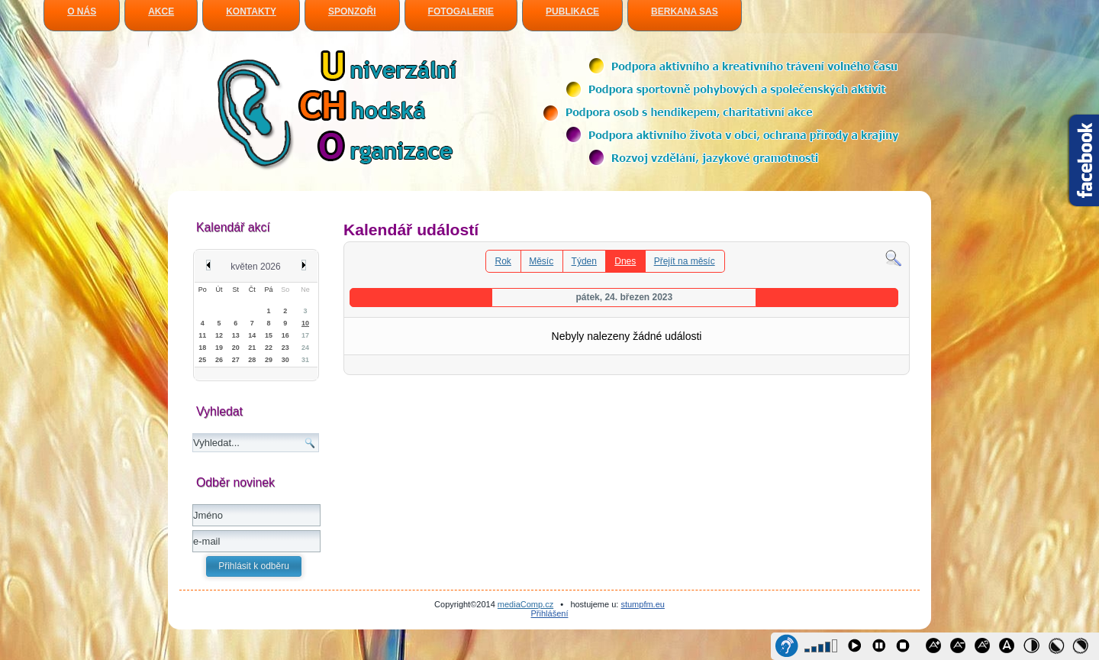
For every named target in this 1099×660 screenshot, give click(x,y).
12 (219, 335)
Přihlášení (550, 613)
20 (236, 347)
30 (285, 360)
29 (268, 360)
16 (285, 335)
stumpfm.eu (642, 604)
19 (219, 347)
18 (202, 347)
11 (202, 335)
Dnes (625, 261)
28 (252, 360)
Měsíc (541, 261)
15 (268, 335)
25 (202, 360)
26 (219, 360)
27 (236, 360)
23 (285, 347)
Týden (584, 261)
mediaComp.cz (525, 604)
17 (305, 335)
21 (252, 347)
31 (305, 360)
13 (236, 335)
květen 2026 (255, 266)
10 (305, 323)
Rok (503, 261)
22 (268, 347)
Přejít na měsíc (684, 261)
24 (305, 347)
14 (252, 335)
